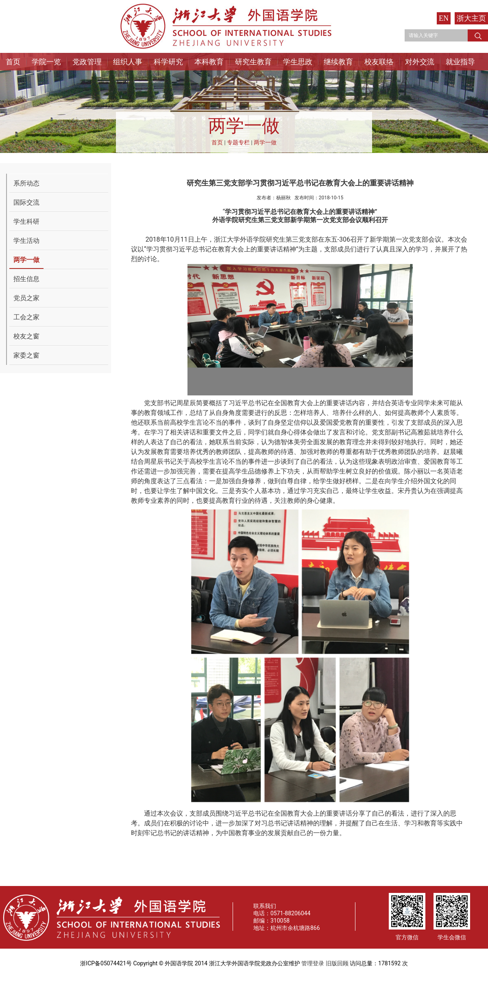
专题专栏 (238, 142)
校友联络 (379, 61)
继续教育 (338, 61)
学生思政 (297, 61)
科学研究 (168, 61)
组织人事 (127, 61)
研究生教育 (253, 61)
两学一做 (265, 142)
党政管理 (87, 61)
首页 (13, 61)
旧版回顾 (337, 963)
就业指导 (460, 61)
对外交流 (419, 61)
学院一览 (46, 61)
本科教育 (209, 61)
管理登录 (312, 963)
